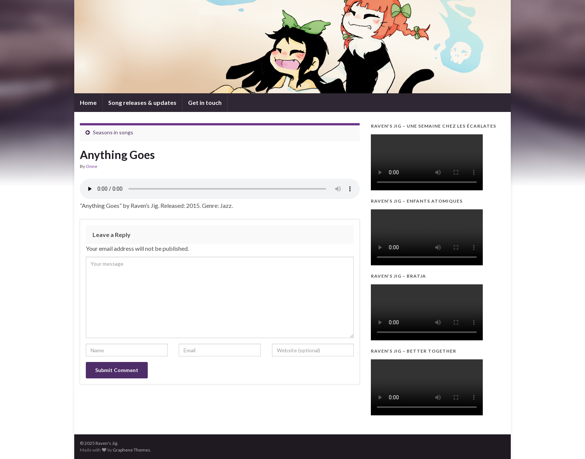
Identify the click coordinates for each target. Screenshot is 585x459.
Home (88, 102)
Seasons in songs (113, 132)
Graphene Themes (131, 450)
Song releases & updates (142, 102)
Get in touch (205, 102)
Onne (91, 166)
